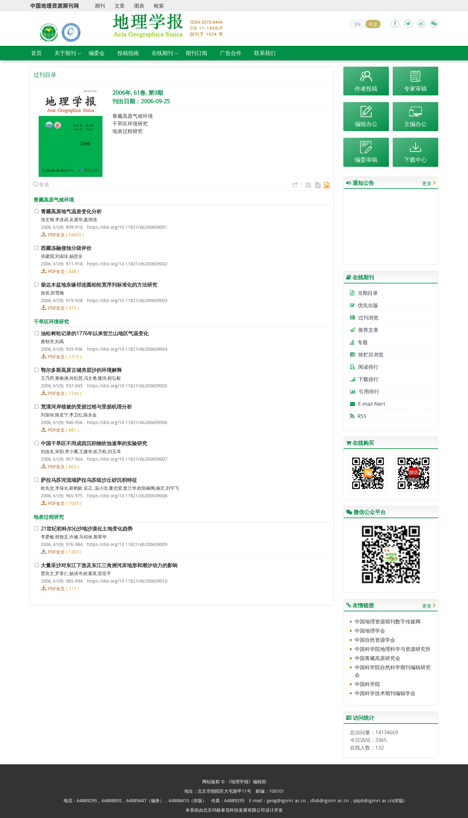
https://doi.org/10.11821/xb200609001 (127, 227)
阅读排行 (364, 366)
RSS (358, 416)
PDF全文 (56, 235)
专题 (359, 342)
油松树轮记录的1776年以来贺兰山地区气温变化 (94, 333)
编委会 (97, 53)
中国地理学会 (370, 630)
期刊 (100, 5)
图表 (139, 5)
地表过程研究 (127, 131)
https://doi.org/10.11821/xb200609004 (127, 349)
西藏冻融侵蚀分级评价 (66, 248)
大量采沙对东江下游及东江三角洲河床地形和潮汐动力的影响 (109, 565)
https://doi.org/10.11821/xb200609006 (127, 422)
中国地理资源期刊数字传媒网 (388, 621)
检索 (159, 5)
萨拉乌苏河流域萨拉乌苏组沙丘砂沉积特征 (89, 479)
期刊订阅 (196, 53)
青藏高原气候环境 (132, 115)
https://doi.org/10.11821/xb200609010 (127, 581)
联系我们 (265, 53)
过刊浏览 (364, 317)
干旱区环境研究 (130, 123)
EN (358, 24)
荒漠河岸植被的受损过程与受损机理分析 (86, 406)
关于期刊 (65, 53)
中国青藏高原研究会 (377, 658)
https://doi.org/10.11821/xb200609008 (127, 496)
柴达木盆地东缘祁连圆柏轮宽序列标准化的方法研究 (99, 284)
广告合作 (230, 53)
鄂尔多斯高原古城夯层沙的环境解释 (81, 370)
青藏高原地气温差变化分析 (71, 211)
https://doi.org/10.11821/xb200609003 (127, 300)
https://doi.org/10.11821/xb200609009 (127, 544)
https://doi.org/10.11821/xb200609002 (127, 264)
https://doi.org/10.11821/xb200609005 (127, 386)
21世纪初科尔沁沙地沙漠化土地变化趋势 (87, 528)
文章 (120, 5)
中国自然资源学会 (375, 639)
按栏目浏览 (367, 354)
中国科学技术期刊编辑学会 (385, 693)
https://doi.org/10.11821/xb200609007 (127, 459)
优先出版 (364, 305)
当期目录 (364, 292)
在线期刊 (162, 53)
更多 (427, 183)
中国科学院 (367, 684)
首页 (36, 53)
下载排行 (364, 379)
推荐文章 (364, 329)
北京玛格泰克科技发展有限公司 (234, 810)
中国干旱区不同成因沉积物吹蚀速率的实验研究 (94, 443)
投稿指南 (128, 53)
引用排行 (364, 391)
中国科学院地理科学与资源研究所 (393, 648)
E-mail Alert (367, 403)
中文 (373, 24)
